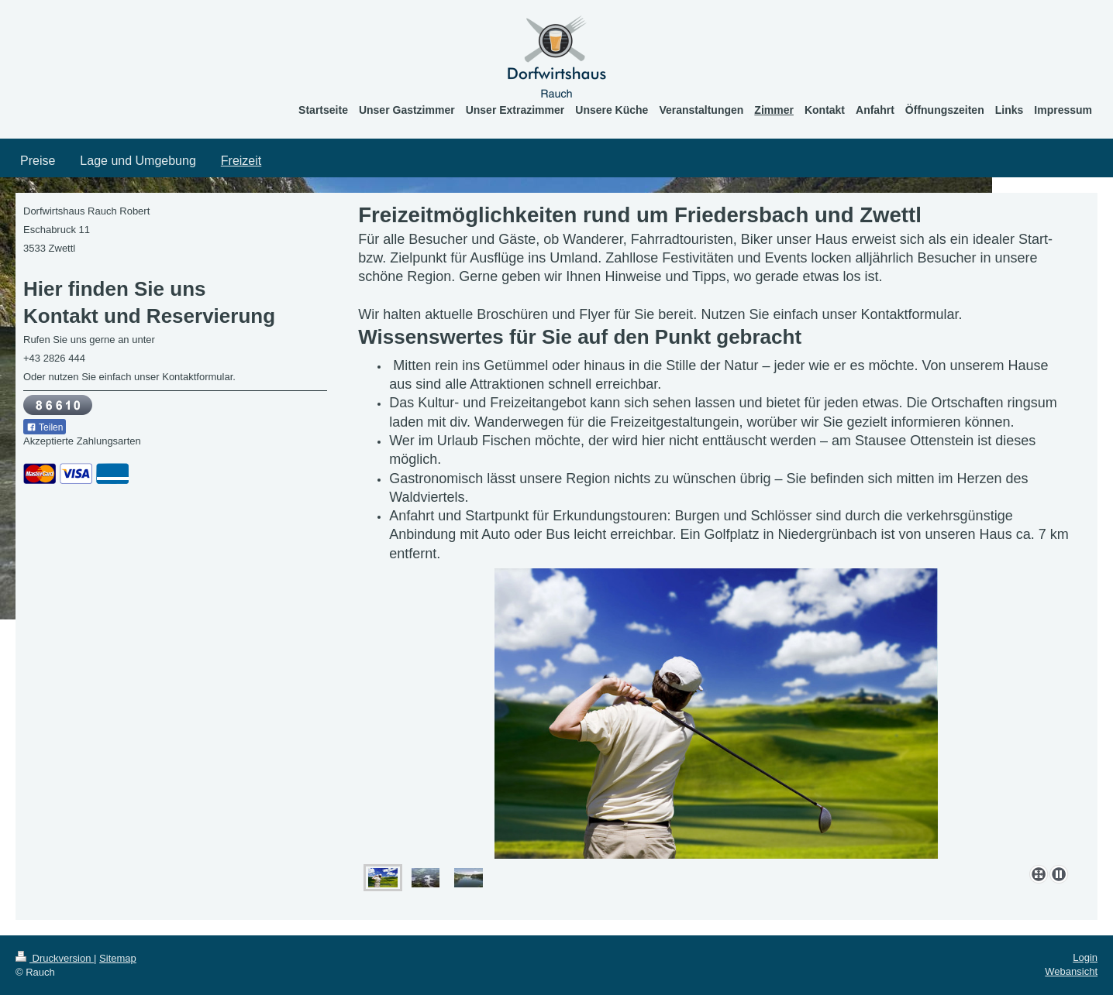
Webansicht (1071, 971)
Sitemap (117, 958)
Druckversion (55, 958)
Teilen (44, 427)
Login (1085, 957)
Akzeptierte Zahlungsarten (82, 441)
